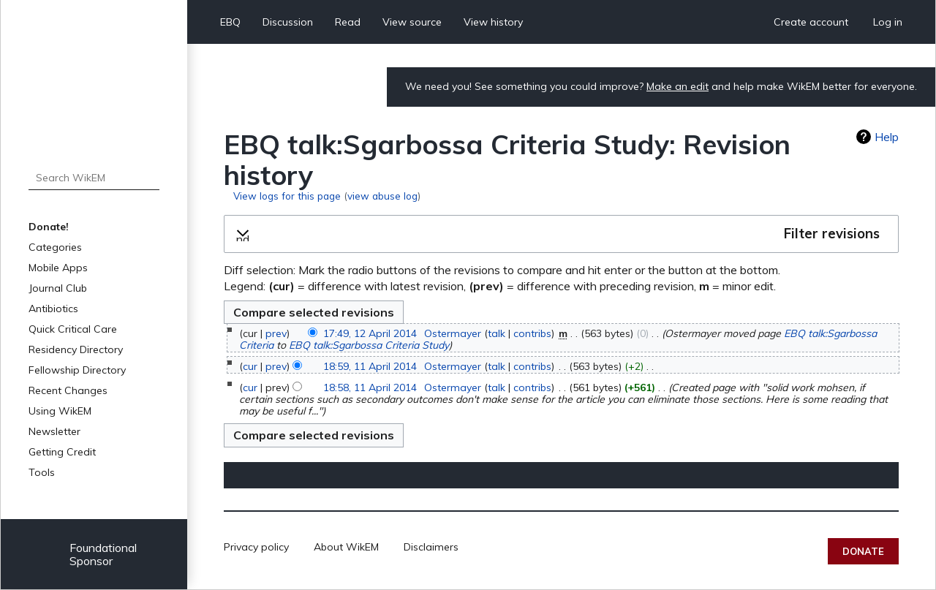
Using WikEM (60, 410)
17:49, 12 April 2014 (370, 333)
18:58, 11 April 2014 (370, 387)
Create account (811, 22)
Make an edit (677, 86)
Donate (863, 551)
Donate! (49, 226)
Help (887, 136)
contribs (532, 333)
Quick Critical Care (73, 329)
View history (493, 22)
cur (250, 366)
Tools (42, 472)
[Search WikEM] (94, 177)
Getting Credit (62, 451)
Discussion (288, 22)
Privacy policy (256, 546)
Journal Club (58, 288)
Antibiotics (53, 308)
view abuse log (382, 195)
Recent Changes (68, 390)
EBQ (230, 22)
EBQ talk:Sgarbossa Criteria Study (369, 345)
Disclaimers (431, 546)
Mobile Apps (58, 267)
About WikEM (346, 546)
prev (276, 333)
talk (496, 333)
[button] (561, 234)
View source (412, 22)
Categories (55, 247)
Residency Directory (76, 349)
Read (348, 22)
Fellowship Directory (77, 370)
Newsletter (54, 431)
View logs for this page (287, 195)
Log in (887, 22)
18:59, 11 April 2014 (370, 366)
